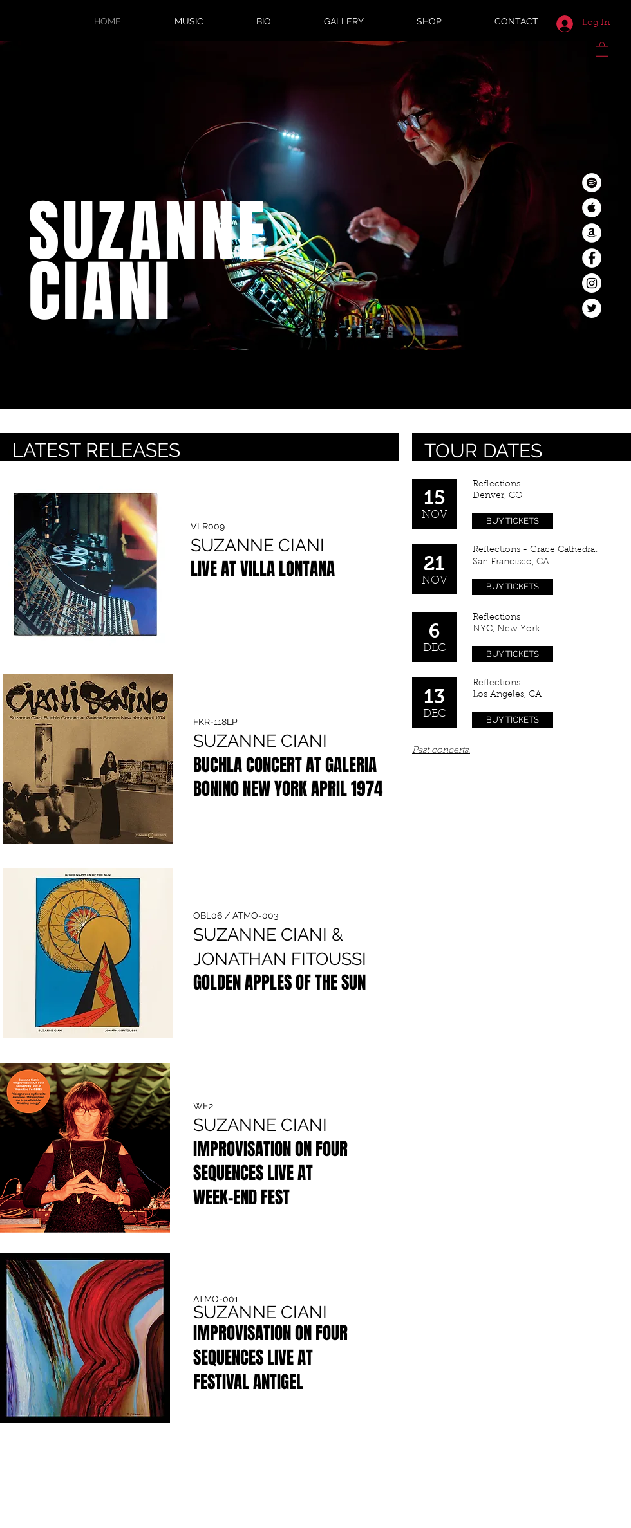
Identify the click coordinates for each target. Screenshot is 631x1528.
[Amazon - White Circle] (591, 233)
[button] (602, 49)
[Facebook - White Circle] (591, 258)
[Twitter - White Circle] (591, 308)
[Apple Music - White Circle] (591, 207)
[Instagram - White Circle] (591, 283)
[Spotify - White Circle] (591, 182)
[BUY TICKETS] (512, 521)
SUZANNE (148, 232)
